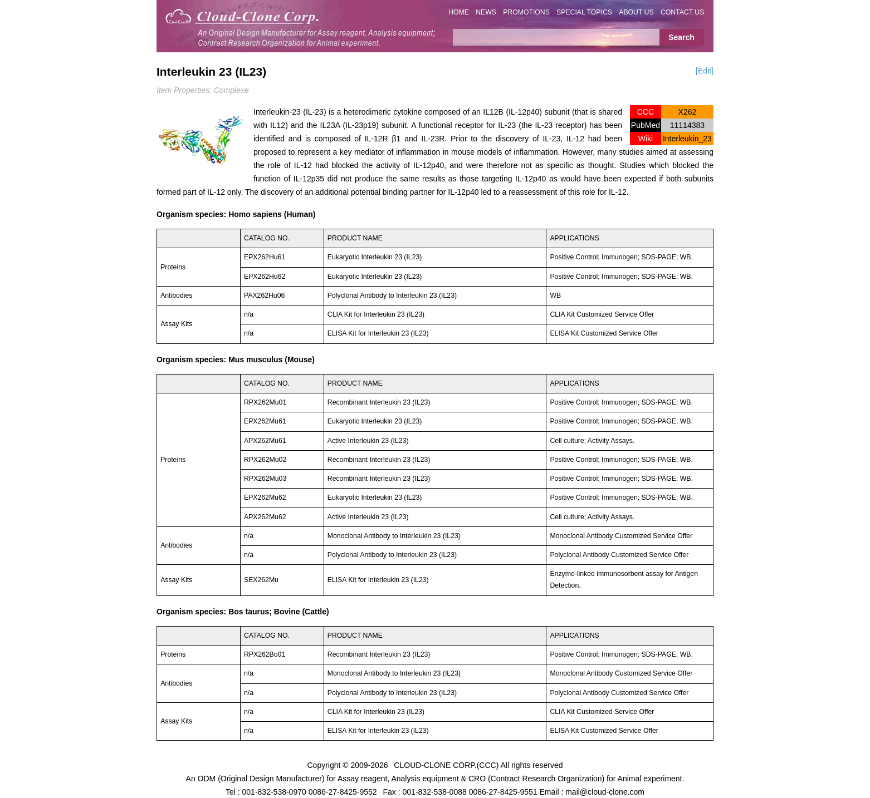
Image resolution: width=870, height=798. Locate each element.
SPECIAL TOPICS (584, 12)
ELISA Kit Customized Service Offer (604, 333)
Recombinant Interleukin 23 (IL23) (379, 402)
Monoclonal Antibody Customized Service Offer (621, 536)
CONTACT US (683, 12)
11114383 (687, 125)
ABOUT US (636, 12)
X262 (687, 111)
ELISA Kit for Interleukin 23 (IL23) (378, 580)
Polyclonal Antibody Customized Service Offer (619, 555)
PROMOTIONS (526, 12)
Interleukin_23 (687, 138)
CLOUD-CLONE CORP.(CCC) (446, 764)
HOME (458, 12)
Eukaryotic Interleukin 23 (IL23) (375, 257)
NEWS (486, 12)
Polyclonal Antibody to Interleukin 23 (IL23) (392, 295)
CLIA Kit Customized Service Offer (602, 314)
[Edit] (704, 70)
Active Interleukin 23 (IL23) (368, 441)
